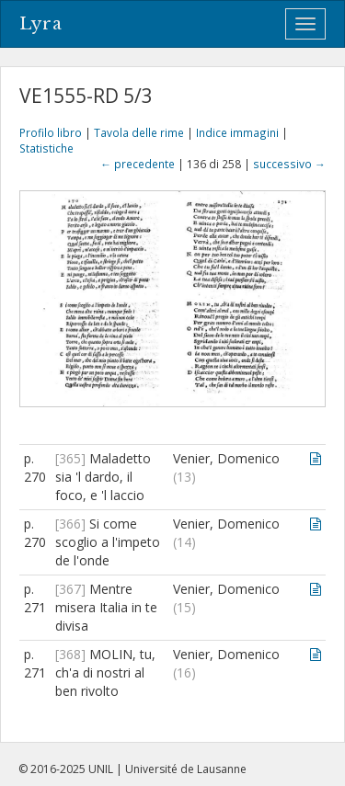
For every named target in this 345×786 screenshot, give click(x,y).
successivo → (289, 163)
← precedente (137, 163)
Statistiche (46, 148)
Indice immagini (237, 132)
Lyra (41, 24)
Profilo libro (50, 132)
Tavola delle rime (139, 132)
